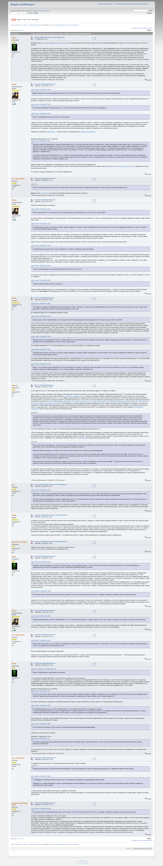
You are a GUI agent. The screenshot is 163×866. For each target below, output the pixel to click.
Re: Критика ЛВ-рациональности (44, 84)
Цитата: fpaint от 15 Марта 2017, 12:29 (41, 776)
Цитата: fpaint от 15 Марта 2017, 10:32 (41, 616)
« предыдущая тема (136, 28)
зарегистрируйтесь (45, 10)
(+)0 (95, 37)
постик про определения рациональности (54, 43)
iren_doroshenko (18, 178)
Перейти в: (128, 848)
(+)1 (95, 298)
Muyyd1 (15, 385)
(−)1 (95, 180)
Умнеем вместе (125, 4)
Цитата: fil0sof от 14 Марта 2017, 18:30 (41, 591)
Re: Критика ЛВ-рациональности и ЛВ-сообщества (50, 484)
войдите (35, 10)
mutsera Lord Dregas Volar (20, 804)
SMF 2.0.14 (77, 861)
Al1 (13, 485)
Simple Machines (86, 861)
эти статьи (44, 193)
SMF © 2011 (81, 861)
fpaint (14, 38)
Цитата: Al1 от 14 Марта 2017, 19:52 (40, 738)
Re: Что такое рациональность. (44, 298)
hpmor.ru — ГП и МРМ (113, 4)
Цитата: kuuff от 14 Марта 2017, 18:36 (40, 690)
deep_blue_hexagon (19, 542)
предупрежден (81, 438)
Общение (111, 166)
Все (22, 30)
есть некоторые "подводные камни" (74, 396)
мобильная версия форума (139, 4)
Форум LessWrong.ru (22, 4)
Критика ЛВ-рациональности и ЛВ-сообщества (49, 37)
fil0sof (51, 25)
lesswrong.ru (102, 4)
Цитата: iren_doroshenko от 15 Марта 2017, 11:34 (43, 668)
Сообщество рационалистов (125, 166)
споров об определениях (87, 131)
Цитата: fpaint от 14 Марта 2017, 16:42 (41, 89)
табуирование (51, 131)
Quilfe (14, 515)
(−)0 (95, 39)
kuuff (14, 298)
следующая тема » (147, 28)
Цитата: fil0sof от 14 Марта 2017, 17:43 (41, 561)
